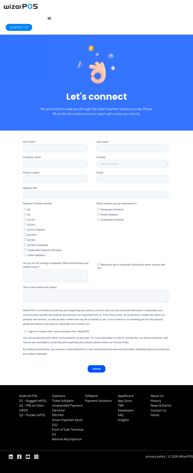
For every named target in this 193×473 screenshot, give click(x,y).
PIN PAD (58, 415)
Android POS (28, 396)
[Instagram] (36, 456)
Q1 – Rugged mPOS (32, 401)
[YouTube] (27, 456)
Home (155, 415)
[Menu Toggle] (49, 18)
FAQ (120, 415)
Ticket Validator (63, 401)
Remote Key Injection (67, 439)
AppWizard (125, 396)
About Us (157, 396)
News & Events (161, 405)
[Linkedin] (10, 456)
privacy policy (155, 456)
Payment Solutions (98, 401)
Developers (126, 410)
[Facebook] (19, 456)
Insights (123, 420)
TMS (121, 405)
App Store (125, 401)
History (156, 401)
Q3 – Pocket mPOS (32, 415)
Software (91, 396)
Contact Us (158, 410)
